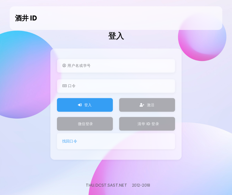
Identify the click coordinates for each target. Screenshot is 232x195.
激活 (147, 106)
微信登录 (85, 125)
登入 (85, 106)
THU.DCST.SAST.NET (106, 185)
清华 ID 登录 (147, 125)
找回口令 (69, 142)
